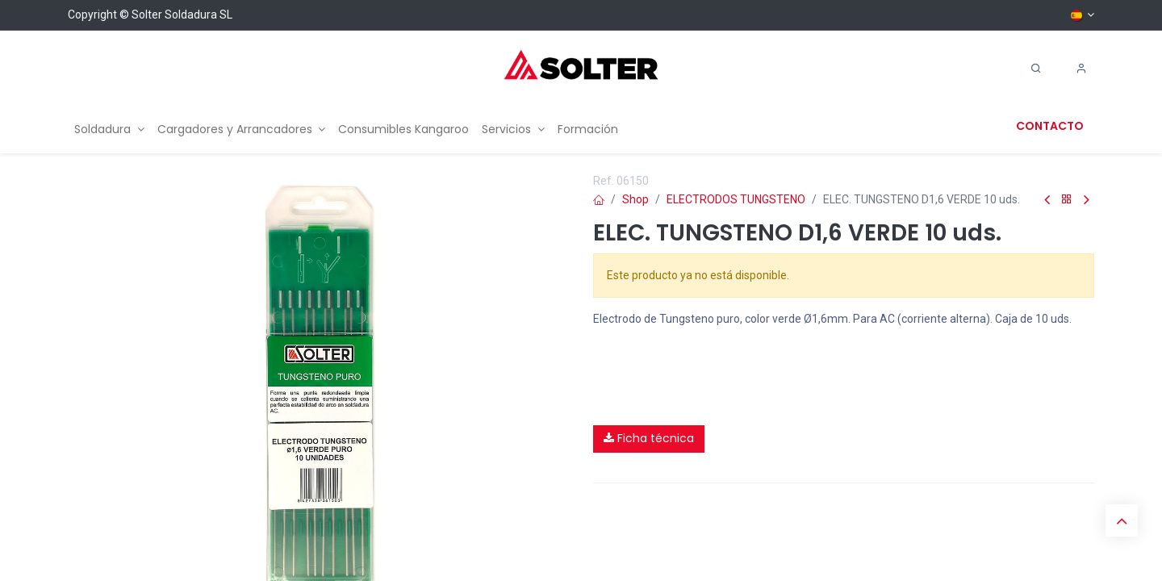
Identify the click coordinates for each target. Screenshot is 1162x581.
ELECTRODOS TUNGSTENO (736, 199)
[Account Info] (1081, 68)
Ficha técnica (649, 438)
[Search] (1036, 68)
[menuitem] (109, 129)
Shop (635, 199)
